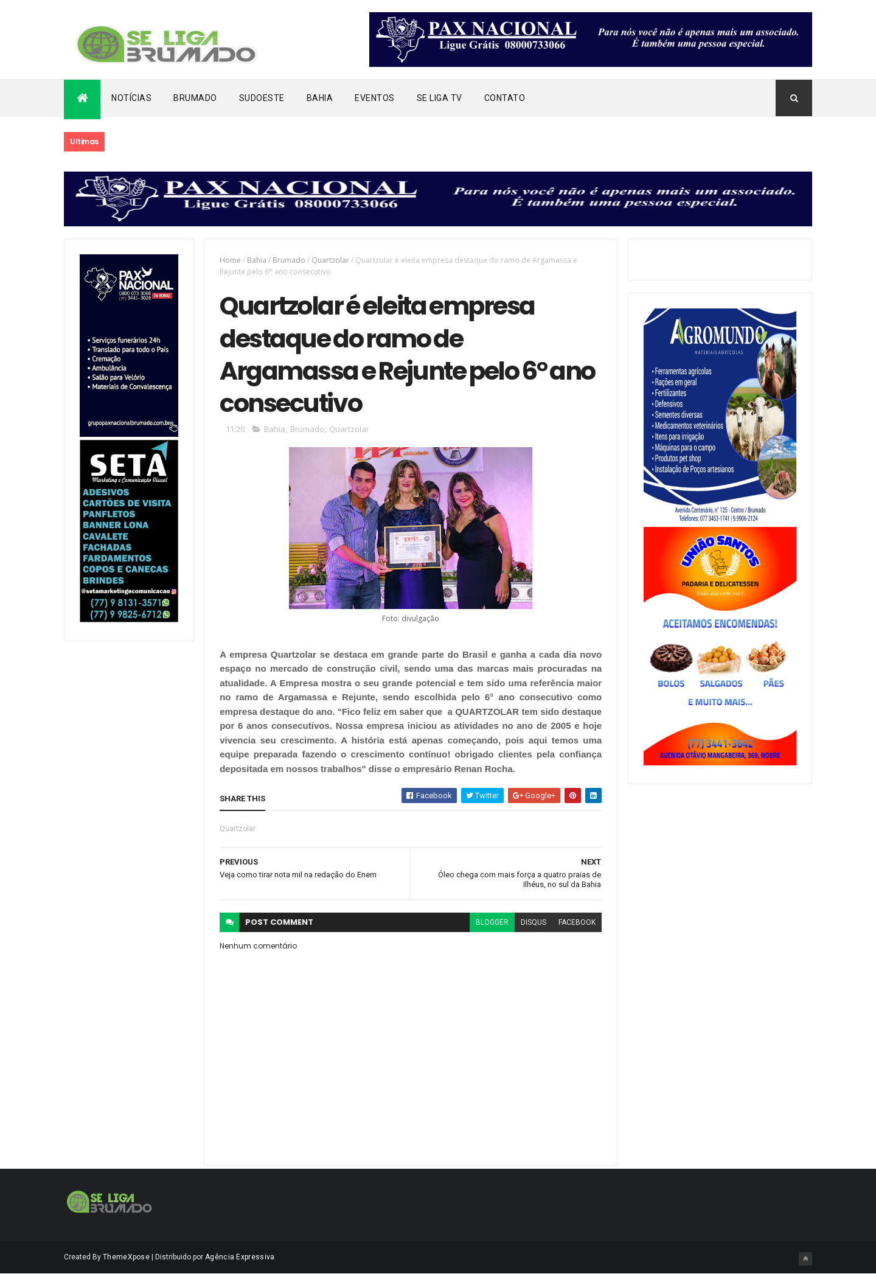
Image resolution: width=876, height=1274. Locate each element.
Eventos (375, 98)
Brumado (195, 98)
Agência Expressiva (239, 1257)
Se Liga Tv (439, 98)
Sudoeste (262, 98)
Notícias (131, 98)
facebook (577, 922)
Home (230, 260)
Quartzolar (330, 260)
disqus (533, 922)
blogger (492, 922)
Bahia (320, 98)
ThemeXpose (126, 1257)
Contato (505, 98)
